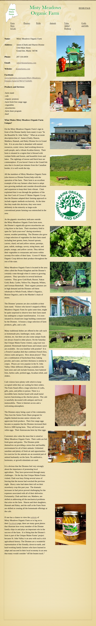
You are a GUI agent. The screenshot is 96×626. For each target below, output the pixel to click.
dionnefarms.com (23, 69)
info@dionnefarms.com (26, 63)
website (33, 517)
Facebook (13, 523)
